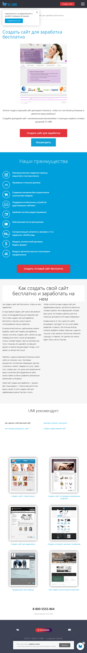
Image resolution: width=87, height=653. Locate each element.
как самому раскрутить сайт (17, 428)
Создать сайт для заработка (43, 133)
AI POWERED (44, 630)
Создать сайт (67, 4)
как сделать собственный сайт (18, 423)
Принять (65, 645)
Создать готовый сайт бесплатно (43, 268)
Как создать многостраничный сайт (64, 590)
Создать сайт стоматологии (23, 496)
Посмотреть (43, 142)
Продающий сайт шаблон (23, 590)
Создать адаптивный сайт (55, 428)
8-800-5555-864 (44, 609)
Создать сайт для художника (23, 544)
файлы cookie (34, 644)
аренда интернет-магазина (55, 423)
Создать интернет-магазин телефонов (64, 544)
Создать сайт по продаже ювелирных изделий (64, 497)
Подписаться (13, 21)
